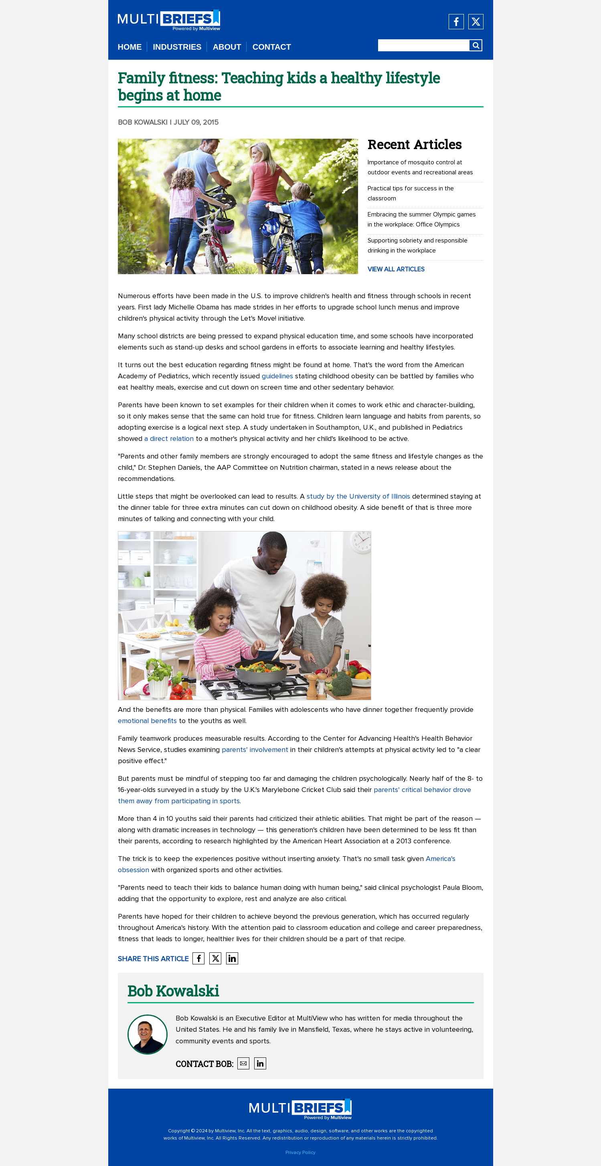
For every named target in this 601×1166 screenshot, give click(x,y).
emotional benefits (147, 721)
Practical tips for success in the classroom (411, 193)
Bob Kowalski (144, 122)
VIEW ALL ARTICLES (396, 269)
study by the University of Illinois (358, 496)
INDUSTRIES (177, 46)
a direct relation (169, 439)
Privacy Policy (300, 1152)
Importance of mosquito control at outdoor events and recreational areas (420, 167)
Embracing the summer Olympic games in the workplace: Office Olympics (422, 219)
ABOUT (227, 46)
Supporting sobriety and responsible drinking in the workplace (417, 245)
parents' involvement (255, 750)
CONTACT (272, 46)
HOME (130, 46)
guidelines (277, 376)
